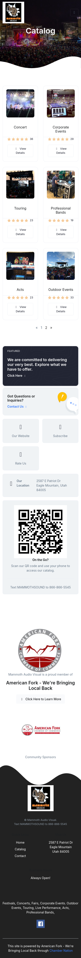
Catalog (20, 849)
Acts (20, 290)
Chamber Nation (61, 950)
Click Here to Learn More (40, 699)
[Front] (14, 12)
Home (20, 842)
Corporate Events (61, 129)
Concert (20, 127)
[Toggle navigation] (74, 12)
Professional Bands (61, 210)
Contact (20, 856)
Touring (20, 208)
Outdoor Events (60, 290)
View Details (20, 151)
